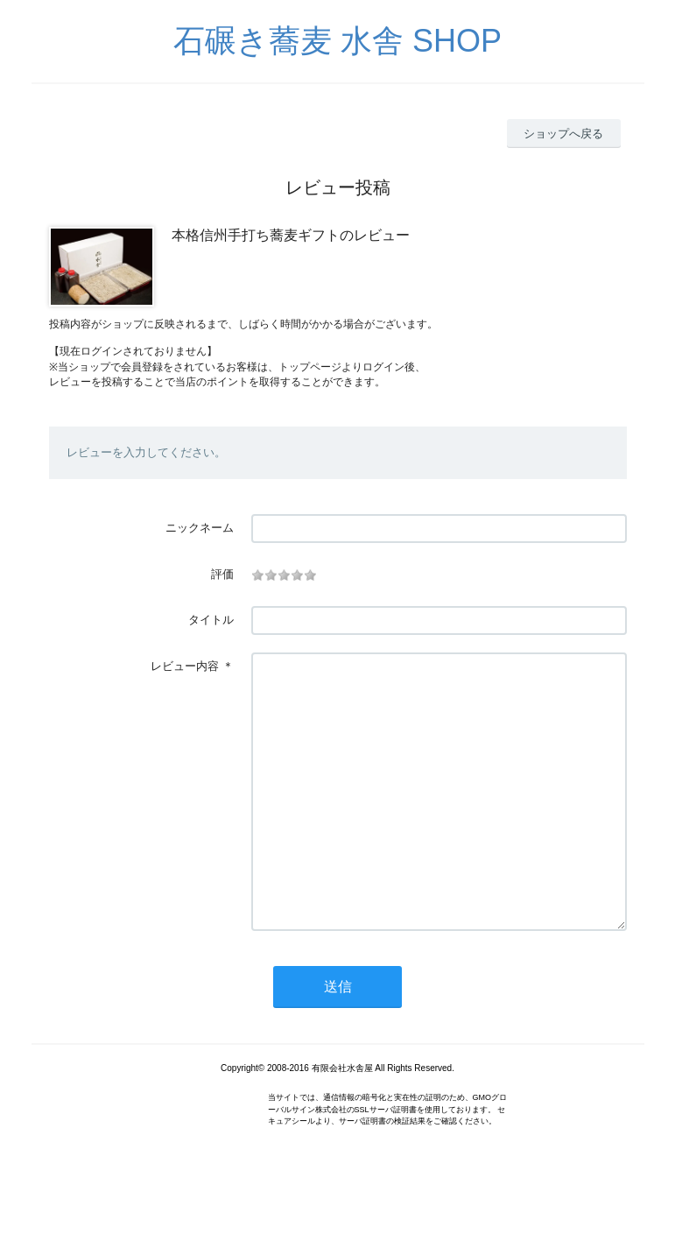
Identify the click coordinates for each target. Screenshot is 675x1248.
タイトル (211, 619)
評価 (222, 574)
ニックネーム (199, 527)
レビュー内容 (185, 666)
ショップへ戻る (563, 133)
